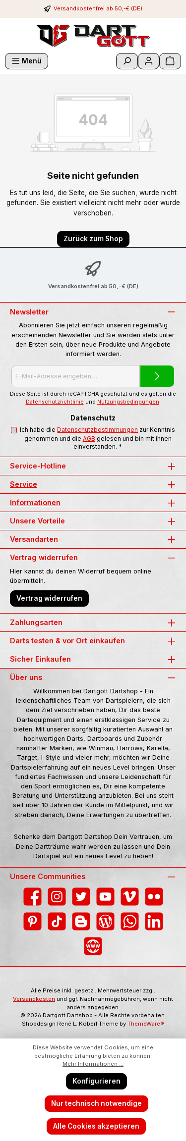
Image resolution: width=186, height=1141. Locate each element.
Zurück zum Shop (93, 239)
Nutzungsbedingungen (128, 402)
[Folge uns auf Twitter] (81, 896)
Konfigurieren (96, 1081)
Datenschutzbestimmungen (97, 429)
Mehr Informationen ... (93, 1063)
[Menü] (26, 61)
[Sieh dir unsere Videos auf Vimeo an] (130, 896)
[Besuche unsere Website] (93, 946)
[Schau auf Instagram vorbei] (57, 896)
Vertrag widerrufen (49, 598)
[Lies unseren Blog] (105, 921)
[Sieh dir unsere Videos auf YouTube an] (105, 896)
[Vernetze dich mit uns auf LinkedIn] (154, 921)
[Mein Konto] (149, 61)
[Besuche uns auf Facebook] (32, 896)
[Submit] (157, 376)
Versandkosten (34, 998)
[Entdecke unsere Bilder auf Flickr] (154, 896)
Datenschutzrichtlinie (55, 402)
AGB (89, 438)
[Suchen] (127, 61)
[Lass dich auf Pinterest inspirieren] (32, 921)
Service (23, 484)
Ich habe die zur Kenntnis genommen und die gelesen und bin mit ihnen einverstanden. (97, 438)
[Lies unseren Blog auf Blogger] (81, 921)
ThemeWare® (145, 1023)
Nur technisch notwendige (96, 1103)
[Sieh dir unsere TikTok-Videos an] (57, 921)
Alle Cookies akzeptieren (96, 1126)
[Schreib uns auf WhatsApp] (130, 921)
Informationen (35, 502)
